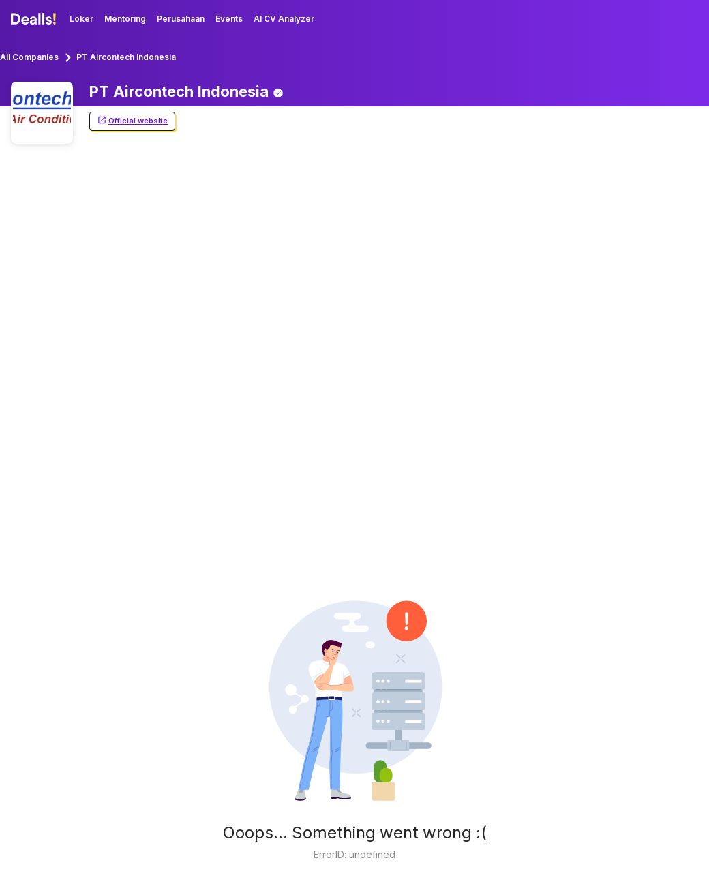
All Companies (29, 57)
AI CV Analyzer (284, 19)
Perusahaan (181, 19)
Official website (132, 121)
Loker (81, 19)
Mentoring (125, 19)
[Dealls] (35, 19)
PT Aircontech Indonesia (126, 57)
